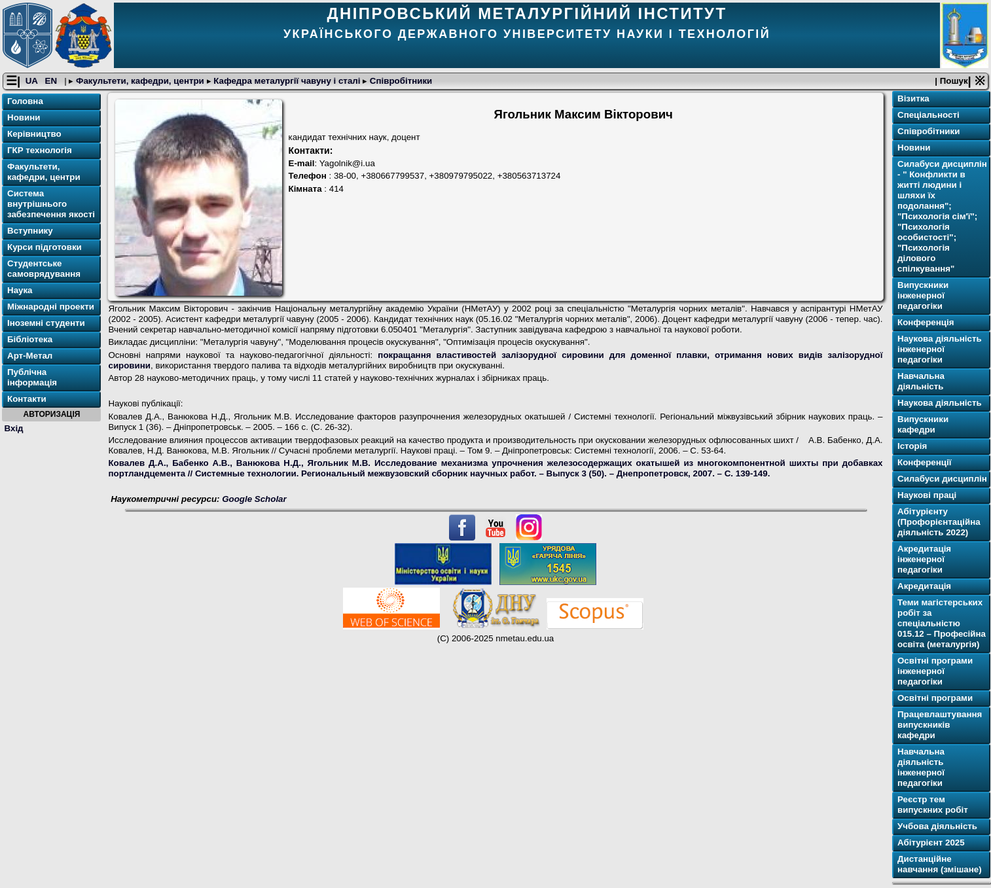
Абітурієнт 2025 (931, 842)
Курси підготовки (44, 247)
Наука (20, 290)
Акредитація (924, 586)
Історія (912, 446)
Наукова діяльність (939, 403)
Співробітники (399, 81)
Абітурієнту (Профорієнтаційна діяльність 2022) (939, 521)
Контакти (26, 399)
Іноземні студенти (46, 323)
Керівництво (34, 134)
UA (33, 81)
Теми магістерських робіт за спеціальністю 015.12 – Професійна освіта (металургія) (941, 623)
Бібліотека (29, 339)
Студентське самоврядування (44, 268)
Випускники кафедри (922, 424)
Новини (23, 117)
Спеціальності (928, 115)
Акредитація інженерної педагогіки (924, 559)
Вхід (14, 428)
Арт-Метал (29, 356)
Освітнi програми (935, 698)
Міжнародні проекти (50, 306)
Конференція (925, 322)
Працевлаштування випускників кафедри (939, 724)
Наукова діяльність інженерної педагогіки (939, 349)
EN (52, 81)
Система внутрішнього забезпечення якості (51, 203)
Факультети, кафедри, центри (139, 81)
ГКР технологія (39, 150)
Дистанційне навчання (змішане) (939, 864)
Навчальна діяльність (921, 381)
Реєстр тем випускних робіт (932, 804)
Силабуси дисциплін (942, 479)
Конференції (924, 462)
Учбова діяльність (937, 826)
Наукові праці (926, 495)
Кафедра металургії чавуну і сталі (287, 81)
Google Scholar (254, 499)
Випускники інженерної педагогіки (922, 295)
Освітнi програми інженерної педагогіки (935, 671)
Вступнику (30, 231)
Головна (25, 101)
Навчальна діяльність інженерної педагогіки (921, 767)
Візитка (913, 98)
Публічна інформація (32, 377)
